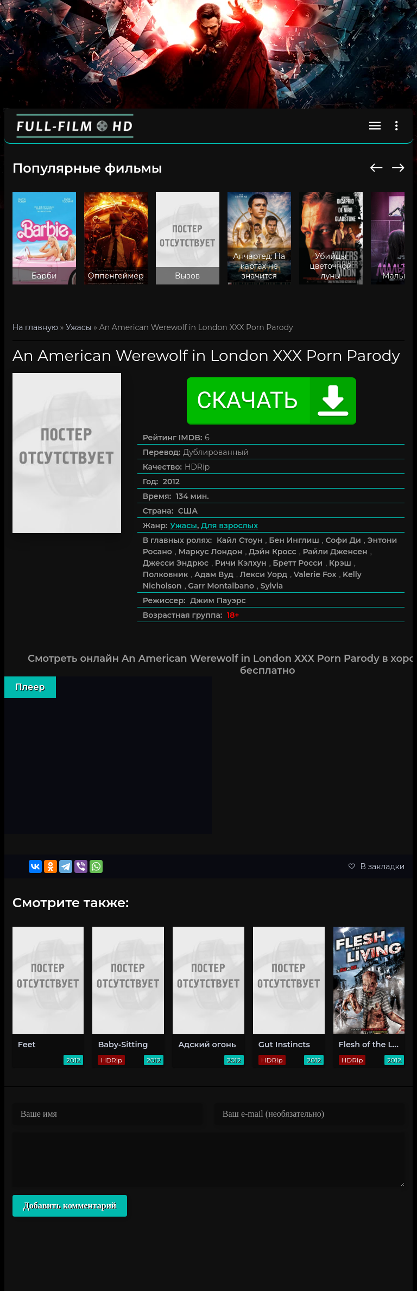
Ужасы (183, 525)
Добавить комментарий (69, 1205)
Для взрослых (229, 525)
